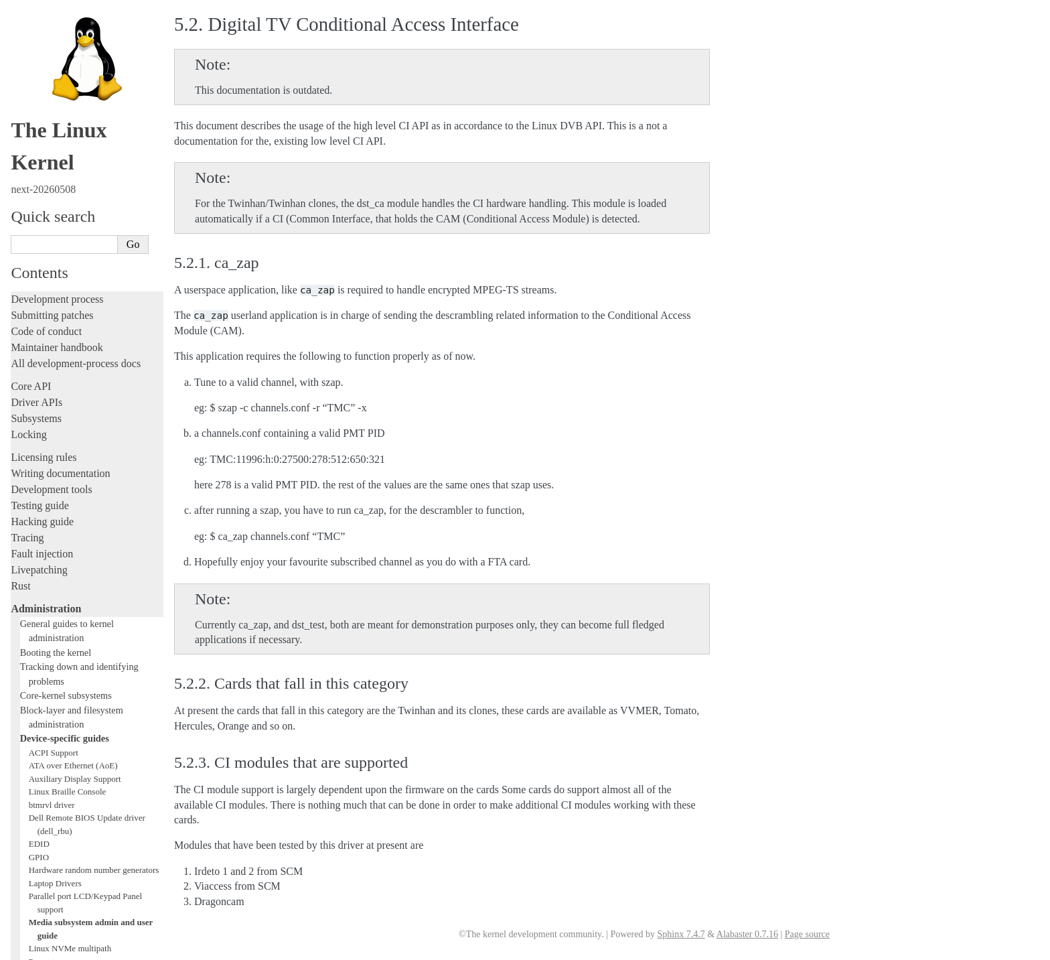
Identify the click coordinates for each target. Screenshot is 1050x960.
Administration (46, 212)
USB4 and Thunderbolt (69, 670)
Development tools (51, 92)
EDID (39, 447)
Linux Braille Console (67, 395)
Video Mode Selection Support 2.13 (91, 643)
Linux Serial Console (66, 630)
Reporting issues (46, 754)
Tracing (27, 141)
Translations (37, 894)
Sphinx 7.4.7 (680, 934)
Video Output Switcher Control (83, 696)
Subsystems (36, 21)
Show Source (39, 947)
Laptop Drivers (55, 487)
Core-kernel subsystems (66, 298)
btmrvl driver (52, 408)
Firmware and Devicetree (65, 825)
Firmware (31, 809)
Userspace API (42, 787)
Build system (39, 738)
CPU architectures (50, 848)
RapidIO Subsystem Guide (75, 591)
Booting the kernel (55, 256)
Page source (807, 934)
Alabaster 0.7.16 (747, 934)
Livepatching (39, 173)
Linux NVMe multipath (70, 552)
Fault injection (42, 157)
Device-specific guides (64, 341)
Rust (20, 189)
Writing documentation (60, 76)
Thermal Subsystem (63, 656)
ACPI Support (53, 356)
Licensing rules (43, 60)
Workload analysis (55, 708)
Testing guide (39, 109)
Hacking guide (42, 125)
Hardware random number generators (94, 473)
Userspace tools (44, 770)
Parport (41, 565)
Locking (28, 38)
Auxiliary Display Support (75, 382)
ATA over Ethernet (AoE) (73, 369)
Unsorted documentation (64, 871)
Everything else (50, 723)
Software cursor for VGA (73, 682)
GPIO (39, 461)
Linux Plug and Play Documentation (92, 578)
